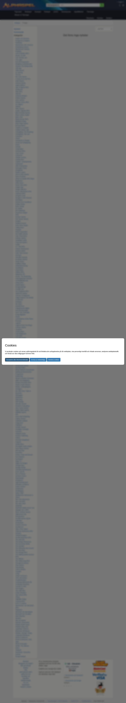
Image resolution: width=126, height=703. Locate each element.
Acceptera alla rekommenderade (17, 360)
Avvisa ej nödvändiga (38, 360)
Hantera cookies (53, 360)
